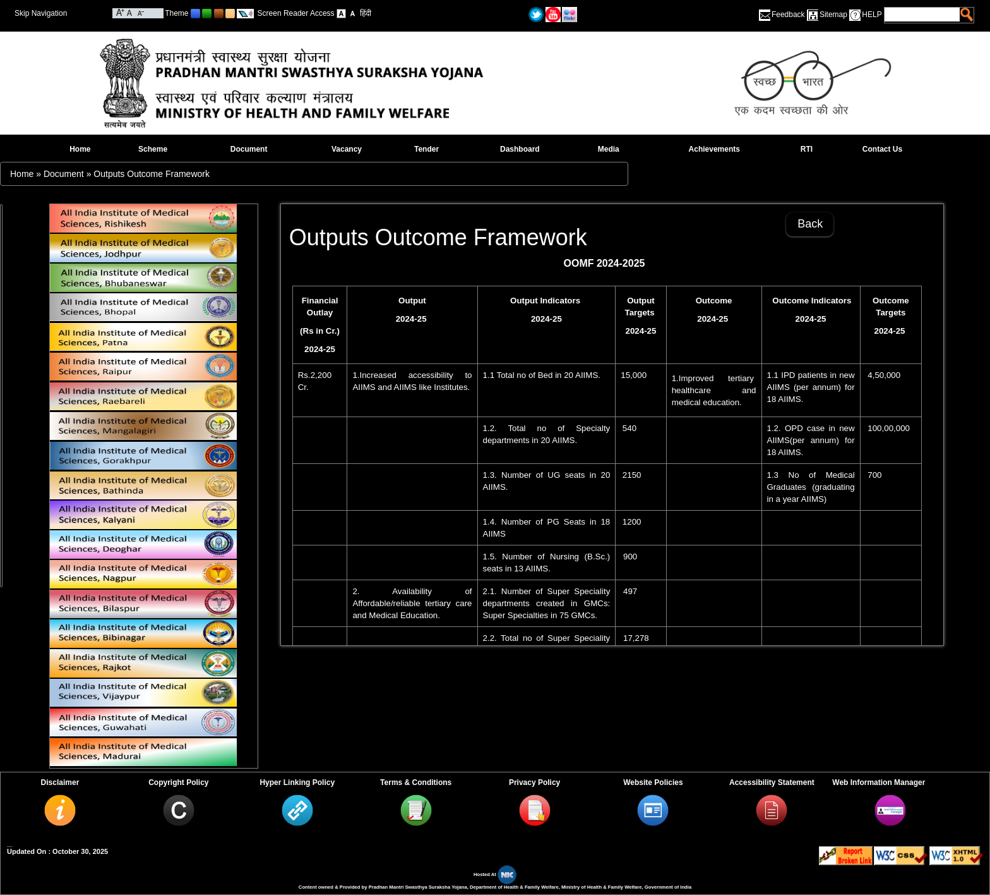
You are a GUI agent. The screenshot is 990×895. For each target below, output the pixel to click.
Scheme (152, 149)
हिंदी (365, 13)
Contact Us (882, 149)
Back (810, 223)
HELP (871, 14)
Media (608, 149)
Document (249, 149)
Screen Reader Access (296, 13)
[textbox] (922, 14)
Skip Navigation (41, 13)
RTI (807, 149)
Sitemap (833, 14)
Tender (426, 149)
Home (79, 149)
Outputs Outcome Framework (151, 174)
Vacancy (346, 149)
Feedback (788, 14)
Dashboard (520, 149)
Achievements (714, 149)
